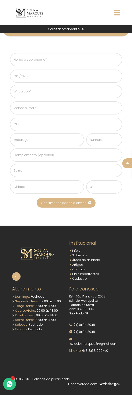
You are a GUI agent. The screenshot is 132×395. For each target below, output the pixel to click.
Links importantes (84, 274)
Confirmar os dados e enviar (66, 203)
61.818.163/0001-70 (88, 351)
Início (75, 250)
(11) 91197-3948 (82, 325)
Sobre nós (78, 255)
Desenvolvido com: (94, 384)
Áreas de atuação (84, 260)
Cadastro (78, 278)
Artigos (76, 264)
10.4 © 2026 (20, 379)
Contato (77, 269)
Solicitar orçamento (66, 29)
